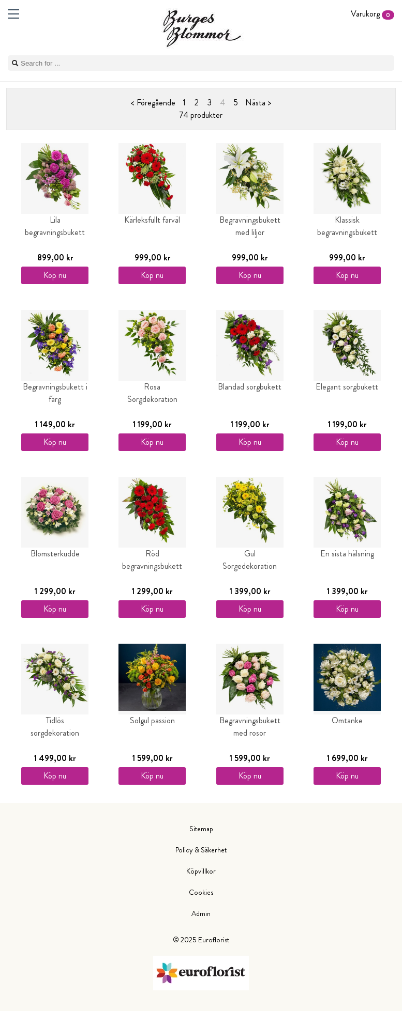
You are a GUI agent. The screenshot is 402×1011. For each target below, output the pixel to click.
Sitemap (201, 828)
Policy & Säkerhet (201, 850)
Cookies (201, 892)
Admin (201, 913)
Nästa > (258, 102)
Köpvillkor (201, 871)
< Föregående (153, 102)
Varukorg (372, 14)
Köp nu (54, 275)
